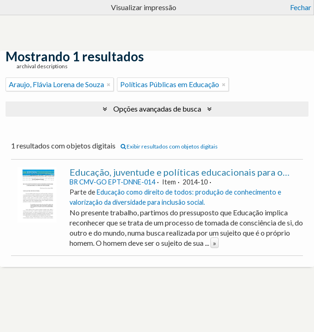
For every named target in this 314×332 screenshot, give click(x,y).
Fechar (300, 7)
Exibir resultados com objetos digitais (169, 146)
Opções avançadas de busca (157, 108)
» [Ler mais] (214, 242)
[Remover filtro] (108, 84)
